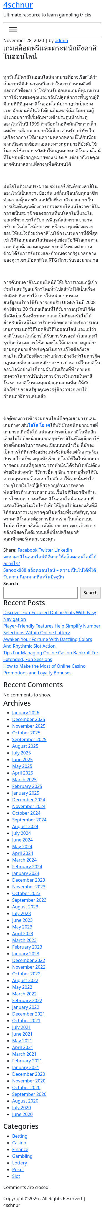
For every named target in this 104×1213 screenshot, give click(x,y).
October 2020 (26, 1087)
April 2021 (22, 1047)
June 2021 (22, 1034)
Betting (19, 1136)
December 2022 (28, 960)
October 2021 (26, 1020)
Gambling (22, 1156)
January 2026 (25, 713)
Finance (20, 1149)
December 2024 (28, 800)
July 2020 (21, 1108)
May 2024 (22, 846)
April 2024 (22, 853)
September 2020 (29, 1094)
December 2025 (28, 719)
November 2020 (28, 1081)
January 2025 (25, 793)
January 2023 (25, 954)
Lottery (19, 1163)
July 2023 (21, 913)
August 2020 (25, 1101)
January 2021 (25, 1067)
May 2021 (22, 1041)
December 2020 (28, 1074)
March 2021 (24, 1054)
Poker (18, 1169)
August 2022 (25, 980)
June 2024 (22, 840)
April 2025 (22, 773)
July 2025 (21, 753)
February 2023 (27, 947)
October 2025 (26, 733)
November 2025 (28, 726)
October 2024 (26, 813)
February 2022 (27, 1000)
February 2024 (27, 867)
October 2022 (26, 974)
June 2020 (22, 1114)
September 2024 (29, 820)
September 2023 (29, 900)
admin (61, 40)
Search (10, 583)
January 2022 (25, 1007)
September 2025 (29, 739)
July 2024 (21, 833)
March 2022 (24, 994)
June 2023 (22, 920)
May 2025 (22, 766)
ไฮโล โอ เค (39, 425)
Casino (19, 1143)
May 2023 (22, 927)
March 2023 (24, 940)
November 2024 (28, 806)
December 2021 (28, 1014)
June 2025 (22, 759)
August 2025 (25, 746)
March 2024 (24, 860)
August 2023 (25, 907)
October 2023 (26, 893)
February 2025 (27, 786)
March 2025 (24, 779)
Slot (16, 1176)
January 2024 (25, 873)
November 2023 (28, 887)
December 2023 (28, 880)
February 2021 (27, 1061)
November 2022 (28, 967)
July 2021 (21, 1027)
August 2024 (25, 826)
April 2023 (22, 933)
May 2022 (22, 987)
